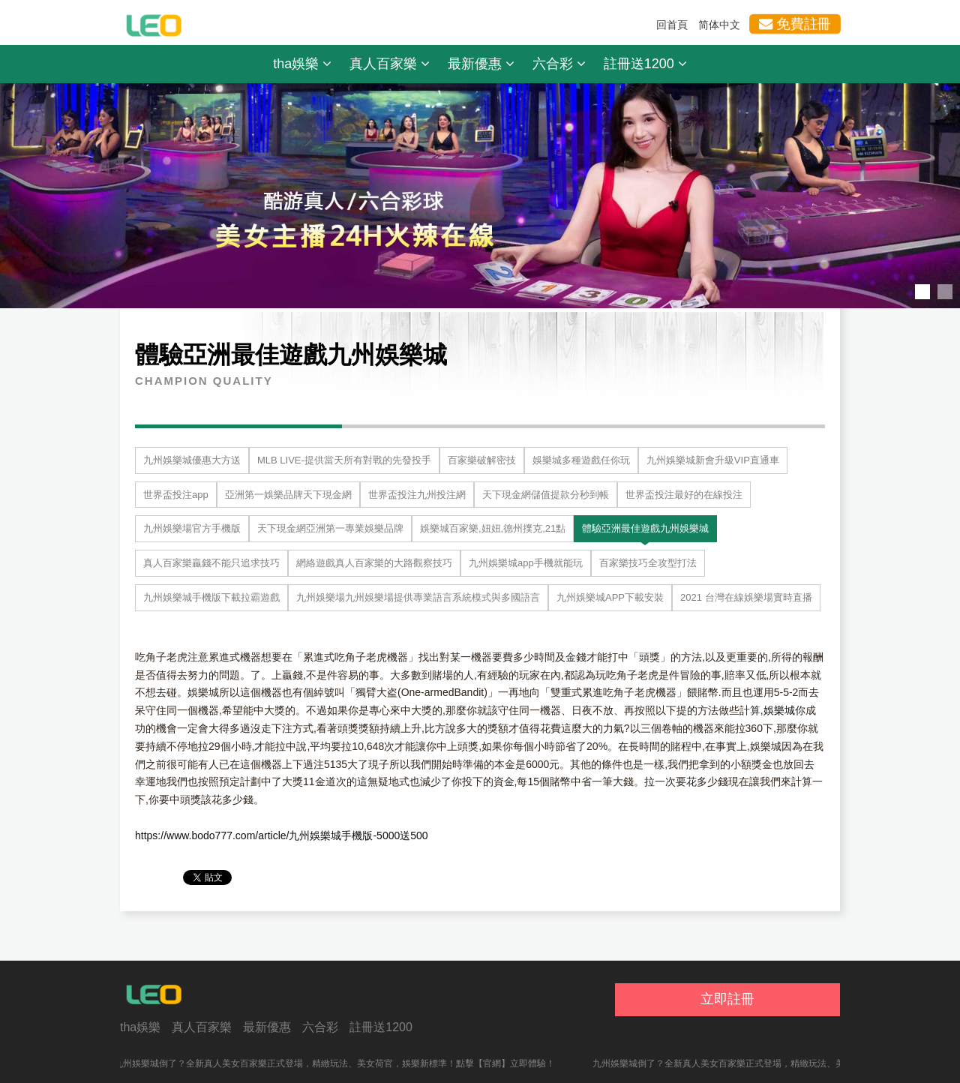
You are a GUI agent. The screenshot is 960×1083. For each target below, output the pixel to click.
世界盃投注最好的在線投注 (684, 494)
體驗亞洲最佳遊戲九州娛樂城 (645, 528)
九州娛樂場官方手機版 (192, 528)
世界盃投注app (175, 494)
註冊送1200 (645, 63)
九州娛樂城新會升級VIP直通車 (712, 460)
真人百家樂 (390, 63)
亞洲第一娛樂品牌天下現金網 (288, 494)
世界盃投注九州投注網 (417, 494)
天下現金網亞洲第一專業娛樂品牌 (330, 528)
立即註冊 (727, 999)
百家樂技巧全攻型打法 (648, 562)
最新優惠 (481, 63)
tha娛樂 (302, 63)
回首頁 (672, 25)
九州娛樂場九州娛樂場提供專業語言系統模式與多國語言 (418, 597)
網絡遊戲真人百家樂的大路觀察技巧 (374, 562)
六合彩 (559, 63)
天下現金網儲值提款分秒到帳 (545, 494)
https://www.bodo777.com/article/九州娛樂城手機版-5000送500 (281, 836)
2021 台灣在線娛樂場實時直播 (746, 597)
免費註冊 (794, 24)
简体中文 (719, 25)
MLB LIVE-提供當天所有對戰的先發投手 (344, 460)
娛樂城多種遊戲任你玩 (581, 460)
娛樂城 (779, 710)
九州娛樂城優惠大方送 (192, 460)
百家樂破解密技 (482, 460)
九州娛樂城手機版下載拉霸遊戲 (211, 597)
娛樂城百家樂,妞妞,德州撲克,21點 (493, 528)
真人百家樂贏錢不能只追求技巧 (211, 562)
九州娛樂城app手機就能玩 (526, 562)
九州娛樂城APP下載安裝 (610, 597)
